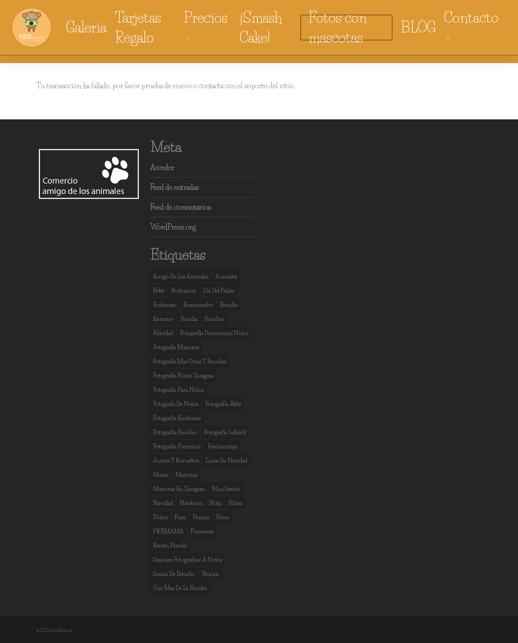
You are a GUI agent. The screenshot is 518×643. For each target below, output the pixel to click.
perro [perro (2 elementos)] (222, 517)
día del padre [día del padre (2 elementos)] (218, 290)
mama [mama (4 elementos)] (160, 474)
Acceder (162, 167)
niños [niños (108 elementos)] (160, 517)
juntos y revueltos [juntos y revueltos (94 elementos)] (176, 460)
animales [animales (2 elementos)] (226, 276)
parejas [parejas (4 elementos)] (201, 517)
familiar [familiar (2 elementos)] (214, 319)
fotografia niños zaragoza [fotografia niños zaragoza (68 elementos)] (183, 375)
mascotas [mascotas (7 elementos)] (186, 474)
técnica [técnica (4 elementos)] (210, 573)
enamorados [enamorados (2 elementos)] (198, 304)
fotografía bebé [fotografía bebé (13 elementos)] (223, 403)
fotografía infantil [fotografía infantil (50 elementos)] (225, 432)
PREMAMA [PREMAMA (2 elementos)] (168, 531)
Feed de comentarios (180, 207)
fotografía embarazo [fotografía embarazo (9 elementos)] (177, 418)
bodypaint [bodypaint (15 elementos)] (183, 290)
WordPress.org (173, 227)
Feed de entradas (174, 187)
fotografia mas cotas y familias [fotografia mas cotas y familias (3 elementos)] (189, 361)
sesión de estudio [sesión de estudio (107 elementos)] (174, 573)
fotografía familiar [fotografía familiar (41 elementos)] (175, 432)
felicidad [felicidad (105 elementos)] (163, 333)
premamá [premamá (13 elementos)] (202, 531)
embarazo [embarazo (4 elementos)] (164, 304)
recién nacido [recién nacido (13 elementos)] (170, 545)
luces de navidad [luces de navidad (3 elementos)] (226, 460)
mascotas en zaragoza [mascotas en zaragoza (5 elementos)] (179, 488)
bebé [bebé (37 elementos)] (158, 290)
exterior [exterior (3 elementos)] (163, 319)
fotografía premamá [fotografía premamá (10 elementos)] (177, 446)
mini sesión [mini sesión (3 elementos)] (226, 488)
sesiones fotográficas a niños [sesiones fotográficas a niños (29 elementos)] (187, 559)
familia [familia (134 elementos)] (188, 319)
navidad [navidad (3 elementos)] (163, 503)
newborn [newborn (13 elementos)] (191, 503)
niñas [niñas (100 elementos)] (235, 503)
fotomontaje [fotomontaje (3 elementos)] (223, 446)
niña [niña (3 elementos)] (215, 503)
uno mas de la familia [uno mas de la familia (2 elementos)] (180, 588)
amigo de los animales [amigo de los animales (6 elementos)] (180, 276)
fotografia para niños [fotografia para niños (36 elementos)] (178, 389)
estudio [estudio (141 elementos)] (229, 304)
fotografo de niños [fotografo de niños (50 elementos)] (175, 403)
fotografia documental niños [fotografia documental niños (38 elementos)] (214, 333)
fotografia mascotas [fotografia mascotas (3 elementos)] (176, 347)
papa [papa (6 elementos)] (180, 517)
